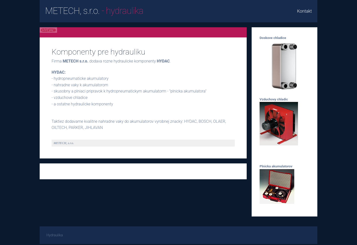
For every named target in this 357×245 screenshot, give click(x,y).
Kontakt (304, 11)
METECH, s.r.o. (94, 10)
